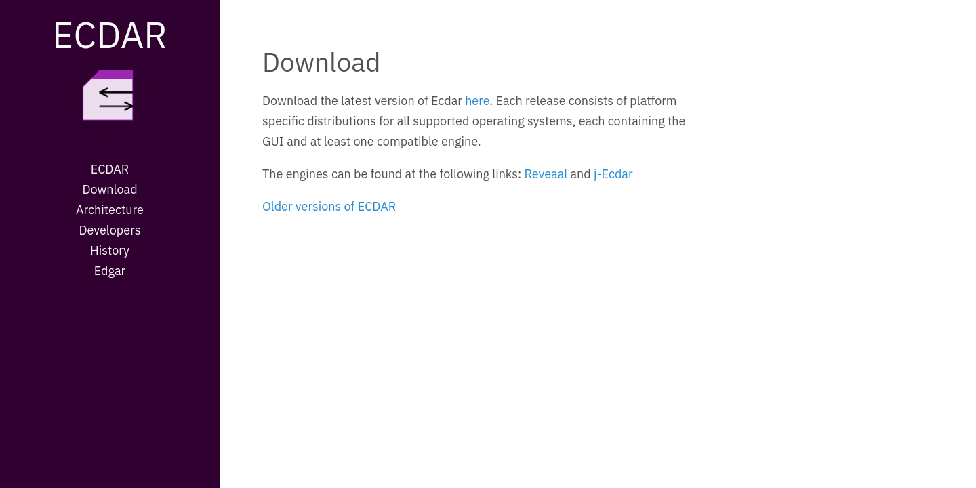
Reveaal (545, 174)
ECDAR (109, 34)
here (477, 100)
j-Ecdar (613, 174)
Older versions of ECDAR (329, 206)
